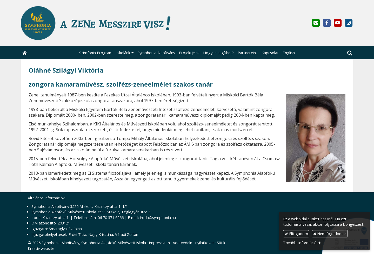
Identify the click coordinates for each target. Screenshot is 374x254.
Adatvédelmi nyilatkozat (193, 242)
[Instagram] (348, 22)
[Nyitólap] (121, 23)
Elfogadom (296, 233)
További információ (300, 242)
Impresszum (159, 242)
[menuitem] (96, 52)
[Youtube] (337, 22)
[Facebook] (326, 22)
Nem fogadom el (329, 233)
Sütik (221, 242)
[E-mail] (315, 22)
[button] (349, 52)
